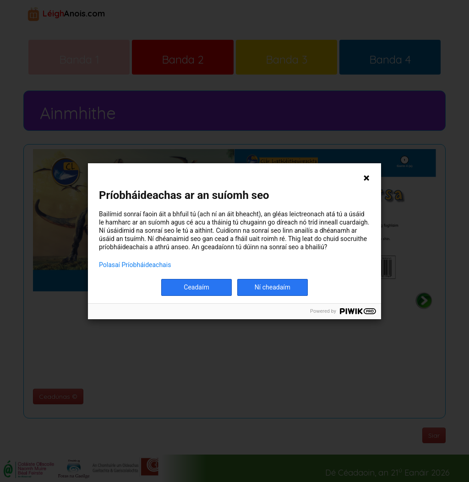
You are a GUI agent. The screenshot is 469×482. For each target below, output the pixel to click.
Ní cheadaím (272, 287)
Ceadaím (196, 287)
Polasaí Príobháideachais (135, 264)
